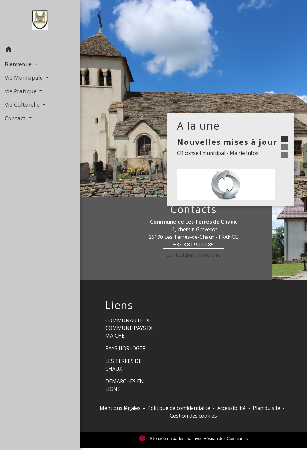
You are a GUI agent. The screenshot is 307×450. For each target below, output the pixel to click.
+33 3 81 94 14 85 (193, 244)
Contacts (193, 209)
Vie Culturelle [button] (23, 104)
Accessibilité (231, 408)
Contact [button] (16, 118)
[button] (40, 50)
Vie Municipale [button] (24, 77)
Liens (119, 305)
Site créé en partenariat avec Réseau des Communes (193, 438)
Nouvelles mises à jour (227, 142)
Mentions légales (120, 408)
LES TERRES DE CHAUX (123, 365)
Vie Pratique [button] (21, 91)
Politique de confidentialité (178, 408)
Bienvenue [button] (19, 64)
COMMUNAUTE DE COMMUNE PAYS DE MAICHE (129, 328)
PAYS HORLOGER (125, 348)
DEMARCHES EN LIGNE (124, 385)
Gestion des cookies (193, 415)
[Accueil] (40, 21)
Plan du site (266, 408)
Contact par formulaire (193, 254)
